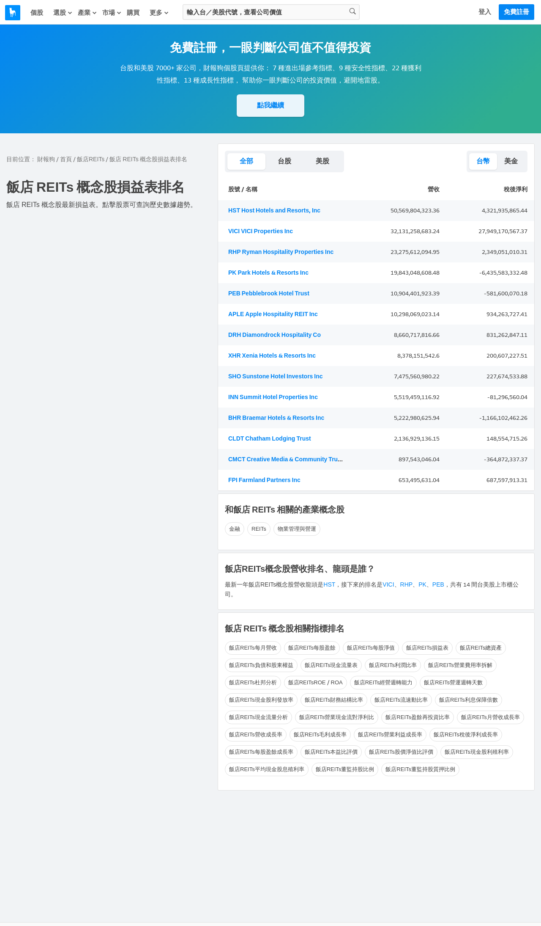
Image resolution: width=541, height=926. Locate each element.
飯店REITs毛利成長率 (320, 734)
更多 (159, 13)
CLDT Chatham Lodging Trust (269, 438)
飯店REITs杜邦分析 (253, 682)
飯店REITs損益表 (427, 648)
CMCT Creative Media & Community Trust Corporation (303, 459)
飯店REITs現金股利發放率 (261, 700)
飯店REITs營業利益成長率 (390, 734)
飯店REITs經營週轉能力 (383, 682)
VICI (388, 584)
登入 (484, 12)
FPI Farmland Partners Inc (264, 480)
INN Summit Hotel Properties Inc (273, 397)
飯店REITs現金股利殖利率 (477, 752)
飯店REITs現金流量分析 (258, 717)
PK (422, 584)
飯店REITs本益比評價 (331, 752)
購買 (133, 13)
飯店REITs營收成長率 (255, 734)
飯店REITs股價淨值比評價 (401, 752)
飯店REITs (90, 159)
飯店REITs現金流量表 (331, 665)
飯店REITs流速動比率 (401, 700)
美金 (511, 161)
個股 (36, 13)
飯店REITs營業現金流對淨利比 (336, 717)
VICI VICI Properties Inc (260, 231)
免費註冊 (516, 12)
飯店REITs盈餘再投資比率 (417, 717)
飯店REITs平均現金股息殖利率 (266, 769)
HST (329, 584)
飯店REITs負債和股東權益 (261, 665)
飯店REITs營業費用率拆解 (460, 665)
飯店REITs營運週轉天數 (453, 682)
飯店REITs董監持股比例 (345, 769)
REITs (258, 529)
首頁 (66, 159)
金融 (234, 529)
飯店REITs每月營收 (253, 648)
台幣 (483, 161)
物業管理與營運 (297, 529)
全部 (246, 161)
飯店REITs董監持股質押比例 (420, 769)
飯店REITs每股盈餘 (312, 648)
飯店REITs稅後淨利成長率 (466, 734)
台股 (284, 161)
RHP (406, 584)
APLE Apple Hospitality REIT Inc (273, 314)
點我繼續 (270, 105)
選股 (63, 13)
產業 (87, 13)
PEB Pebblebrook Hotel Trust (268, 293)
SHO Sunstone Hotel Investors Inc (275, 376)
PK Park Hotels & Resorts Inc (268, 272)
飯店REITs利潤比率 (393, 665)
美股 (322, 161)
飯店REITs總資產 (481, 648)
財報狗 (46, 159)
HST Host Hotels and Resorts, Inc (274, 210)
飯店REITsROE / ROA (315, 682)
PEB (438, 584)
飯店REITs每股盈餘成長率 (261, 752)
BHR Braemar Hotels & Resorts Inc (276, 418)
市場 (112, 13)
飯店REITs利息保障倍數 (468, 700)
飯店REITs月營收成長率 (490, 717)
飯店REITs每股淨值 (371, 648)
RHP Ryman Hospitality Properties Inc (280, 252)
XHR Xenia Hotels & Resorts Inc (272, 355)
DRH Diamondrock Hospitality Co (274, 335)
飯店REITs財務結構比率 (334, 700)
